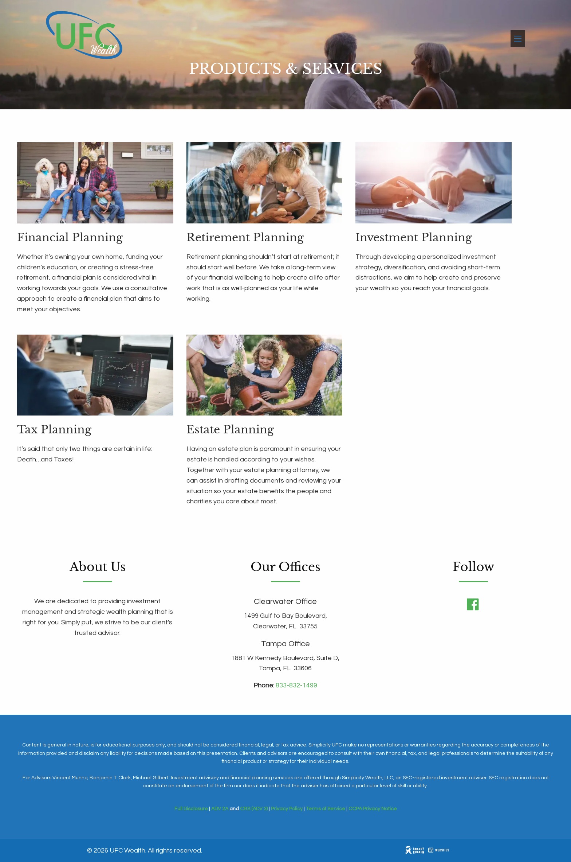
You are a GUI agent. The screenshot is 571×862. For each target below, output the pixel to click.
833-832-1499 (296, 685)
